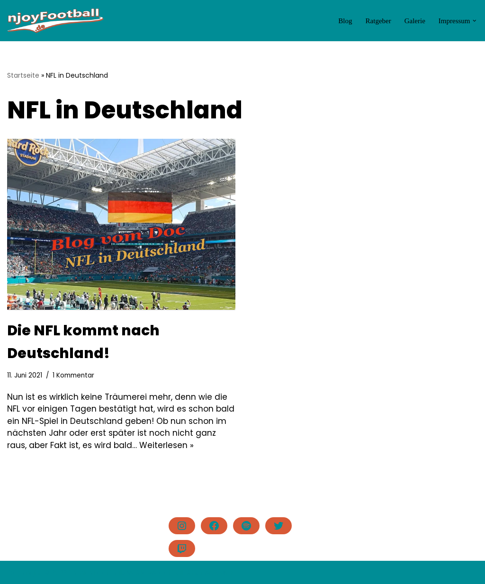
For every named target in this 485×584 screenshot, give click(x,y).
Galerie (414, 21)
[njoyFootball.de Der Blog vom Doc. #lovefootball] (55, 21)
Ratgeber (378, 21)
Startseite (23, 75)
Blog (345, 21)
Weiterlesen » (166, 445)
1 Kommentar (73, 375)
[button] (474, 21)
